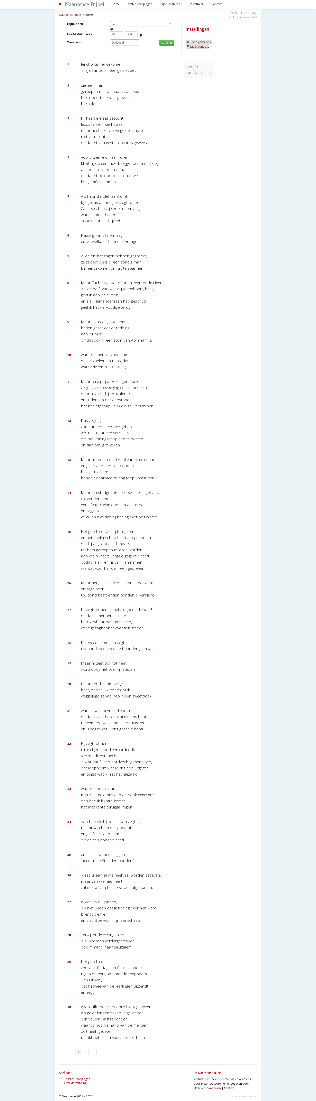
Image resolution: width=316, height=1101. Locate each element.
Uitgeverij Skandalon (207, 1088)
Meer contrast (199, 46)
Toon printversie (201, 42)
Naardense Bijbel (84, 4)
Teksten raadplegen (140, 4)
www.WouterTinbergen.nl (244, 1096)
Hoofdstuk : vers (79, 34)
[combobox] (141, 24)
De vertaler (196, 4)
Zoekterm (74, 42)
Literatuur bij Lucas (198, 73)
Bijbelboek (75, 24)
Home (116, 4)
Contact (216, 4)
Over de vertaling (75, 1083)
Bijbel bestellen (171, 4)
